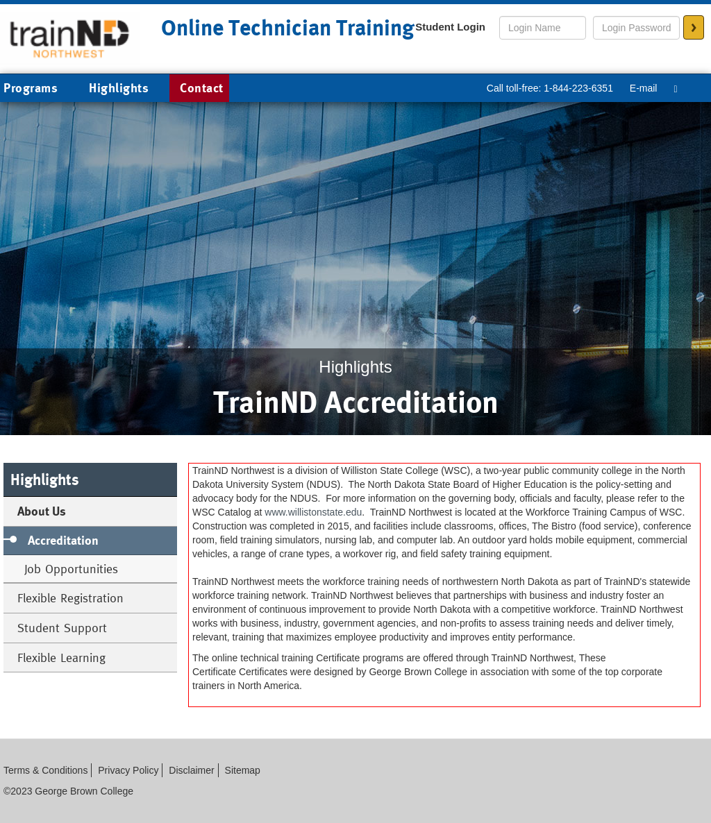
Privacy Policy (128, 770)
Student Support (62, 627)
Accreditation (63, 540)
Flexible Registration (70, 598)
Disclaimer (191, 770)
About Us (41, 511)
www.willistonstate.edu (313, 512)
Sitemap (242, 770)
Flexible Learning (61, 657)
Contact (202, 87)
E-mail (644, 88)
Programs (40, 88)
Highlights (119, 87)
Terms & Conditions (45, 770)
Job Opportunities (71, 568)
